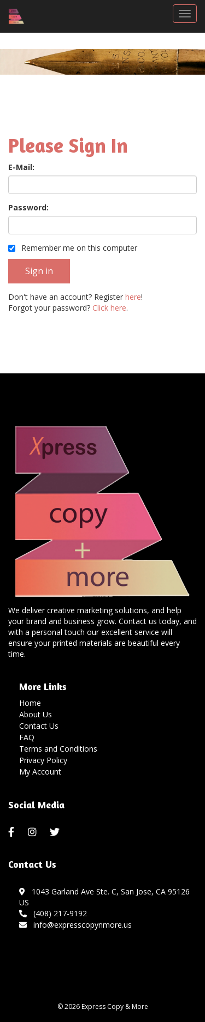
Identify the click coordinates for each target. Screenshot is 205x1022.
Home (30, 703)
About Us (35, 714)
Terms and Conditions (58, 748)
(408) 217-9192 (53, 913)
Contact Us (38, 726)
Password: (28, 207)
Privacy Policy (43, 760)
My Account (40, 771)
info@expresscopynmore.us (75, 925)
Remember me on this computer (72, 248)
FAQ (26, 737)
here (133, 297)
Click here (109, 308)
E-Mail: (21, 167)
